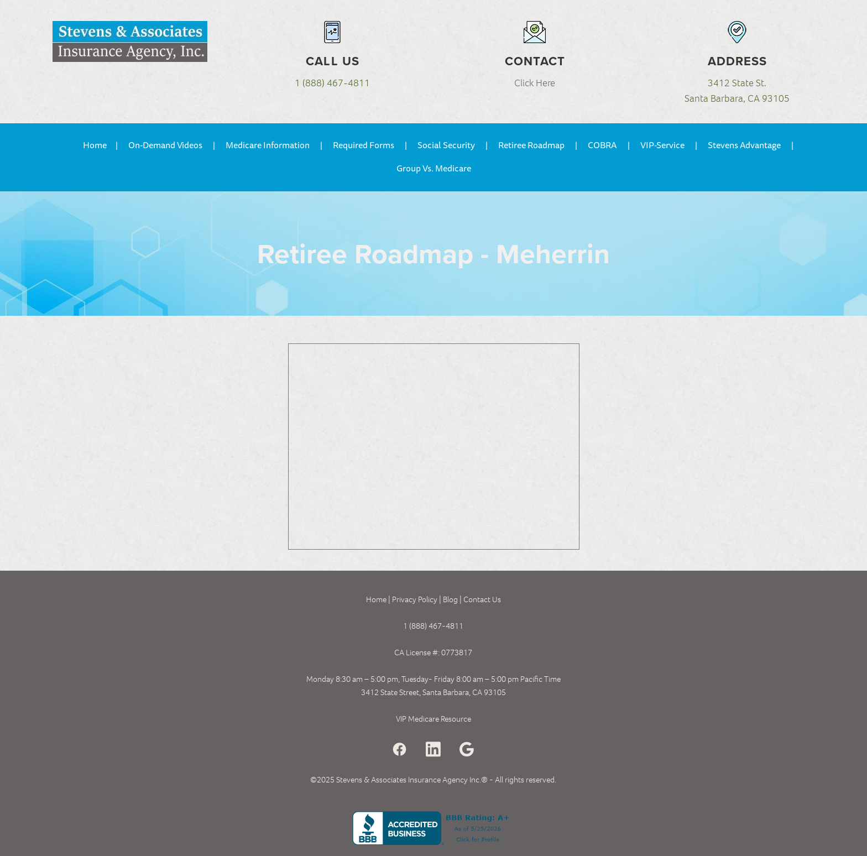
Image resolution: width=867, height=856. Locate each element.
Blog (451, 599)
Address (737, 61)
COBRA (602, 145)
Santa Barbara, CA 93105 (737, 98)
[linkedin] (433, 749)
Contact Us (482, 599)
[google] (467, 749)
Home (95, 145)
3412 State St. (737, 83)
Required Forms (363, 145)
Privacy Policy (414, 599)
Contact (535, 61)
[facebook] (399, 749)
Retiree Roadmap (531, 145)
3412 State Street (390, 692)
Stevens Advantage (744, 145)
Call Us (332, 61)
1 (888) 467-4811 (332, 83)
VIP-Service (662, 145)
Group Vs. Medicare (433, 169)
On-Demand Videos (165, 145)
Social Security (446, 145)
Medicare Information (268, 145)
